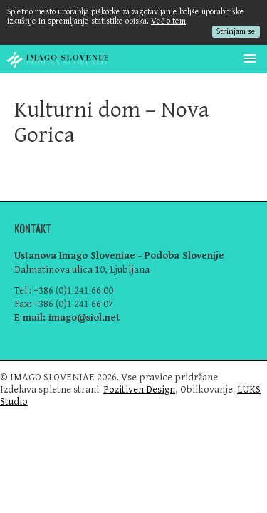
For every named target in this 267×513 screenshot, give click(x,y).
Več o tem (168, 21)
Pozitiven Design (139, 389)
